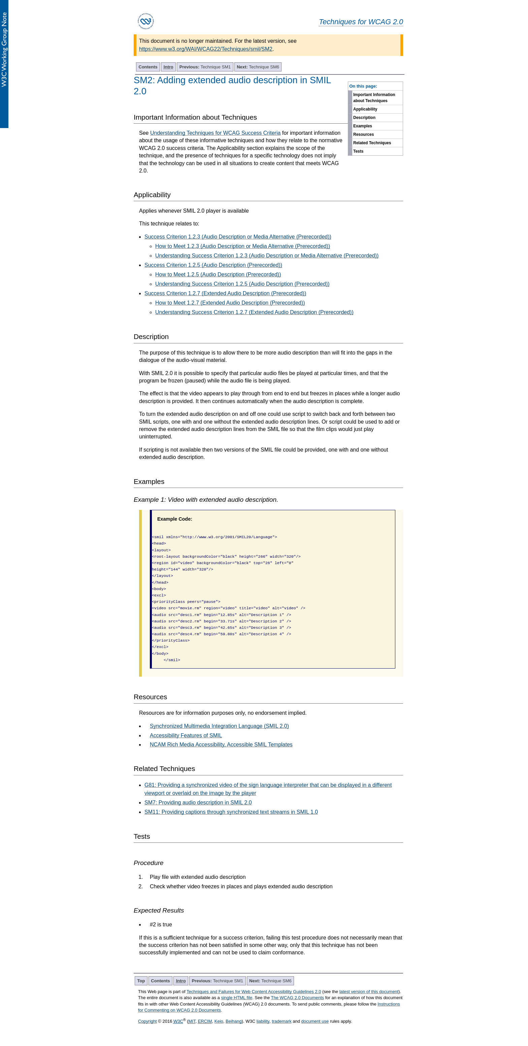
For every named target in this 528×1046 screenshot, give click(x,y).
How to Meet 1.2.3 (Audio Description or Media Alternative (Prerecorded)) (242, 246)
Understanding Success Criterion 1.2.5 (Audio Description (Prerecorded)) (242, 284)
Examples (362, 126)
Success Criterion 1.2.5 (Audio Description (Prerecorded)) (213, 265)
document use (315, 1021)
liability (263, 1021)
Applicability (365, 109)
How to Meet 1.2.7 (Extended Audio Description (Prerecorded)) (230, 303)
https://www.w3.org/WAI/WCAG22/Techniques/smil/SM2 (205, 49)
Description (364, 117)
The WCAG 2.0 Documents (297, 997)
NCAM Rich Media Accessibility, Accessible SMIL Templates (221, 744)
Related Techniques (372, 143)
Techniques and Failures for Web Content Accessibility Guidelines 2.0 (254, 991)
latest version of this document (369, 991)
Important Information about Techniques (374, 97)
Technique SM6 (258, 66)
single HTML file (236, 997)
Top (141, 980)
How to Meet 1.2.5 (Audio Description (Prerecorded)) (218, 274)
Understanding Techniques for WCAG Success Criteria (215, 133)
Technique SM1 (205, 66)
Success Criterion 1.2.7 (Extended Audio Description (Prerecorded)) (225, 293)
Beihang (234, 1021)
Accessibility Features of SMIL (186, 735)
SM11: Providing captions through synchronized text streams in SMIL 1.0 (231, 812)
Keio (218, 1021)
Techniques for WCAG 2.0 (361, 22)
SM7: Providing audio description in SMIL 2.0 (198, 802)
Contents (148, 66)
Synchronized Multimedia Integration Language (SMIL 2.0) (219, 726)
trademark (282, 1021)
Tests (358, 151)
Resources (363, 134)
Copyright (147, 1021)
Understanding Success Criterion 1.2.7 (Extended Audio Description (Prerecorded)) (254, 312)
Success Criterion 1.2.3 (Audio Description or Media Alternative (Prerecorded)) (237, 237)
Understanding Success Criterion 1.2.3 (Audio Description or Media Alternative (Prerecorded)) (266, 255)
